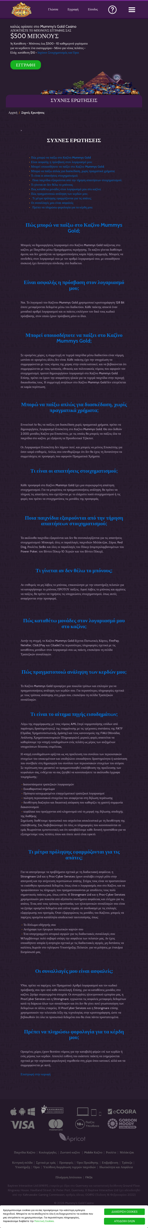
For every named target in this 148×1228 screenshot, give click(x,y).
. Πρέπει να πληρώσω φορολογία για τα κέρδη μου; (62, 207)
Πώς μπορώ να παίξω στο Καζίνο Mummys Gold (61, 157)
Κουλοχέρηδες (48, 1152)
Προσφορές (66, 1162)
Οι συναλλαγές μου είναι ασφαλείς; (52, 203)
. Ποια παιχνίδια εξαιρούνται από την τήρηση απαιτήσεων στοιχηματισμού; (76, 180)
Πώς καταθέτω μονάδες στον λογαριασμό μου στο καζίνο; (66, 189)
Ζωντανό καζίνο (70, 1152)
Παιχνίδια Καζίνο (24, 1152)
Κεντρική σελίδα (22, 1162)
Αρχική (12, 112)
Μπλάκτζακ (127, 1152)
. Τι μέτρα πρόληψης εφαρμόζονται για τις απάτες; (61, 198)
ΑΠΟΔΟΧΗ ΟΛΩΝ (124, 1221)
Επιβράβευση (110, 1162)
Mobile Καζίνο (93, 1152)
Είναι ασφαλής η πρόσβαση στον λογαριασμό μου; (61, 162)
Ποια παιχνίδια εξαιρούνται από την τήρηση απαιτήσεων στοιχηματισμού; (74, 521)
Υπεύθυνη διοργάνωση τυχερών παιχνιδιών (69, 1167)
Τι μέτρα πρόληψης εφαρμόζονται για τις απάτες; (74, 854)
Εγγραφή (73, 9)
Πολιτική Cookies (44, 1221)
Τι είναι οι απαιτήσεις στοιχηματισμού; (54, 175)
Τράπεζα (127, 1162)
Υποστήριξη (22, 1167)
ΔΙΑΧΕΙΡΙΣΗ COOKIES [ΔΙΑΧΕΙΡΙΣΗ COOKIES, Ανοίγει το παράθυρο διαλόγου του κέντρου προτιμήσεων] (124, 1211)
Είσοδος (93, 9)
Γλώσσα (53, 9)
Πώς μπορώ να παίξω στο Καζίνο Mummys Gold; (74, 228)
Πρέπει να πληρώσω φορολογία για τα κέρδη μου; (74, 1034)
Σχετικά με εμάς (45, 1162)
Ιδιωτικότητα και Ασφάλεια (116, 1167)
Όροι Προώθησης (87, 1162)
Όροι (37, 1167)
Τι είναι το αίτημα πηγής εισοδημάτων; (74, 714)
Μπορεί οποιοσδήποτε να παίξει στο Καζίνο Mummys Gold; (67, 166)
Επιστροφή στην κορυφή (36, 1074)
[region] (74, 1216)
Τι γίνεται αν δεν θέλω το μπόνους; (52, 184)
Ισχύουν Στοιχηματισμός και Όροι (58, 52)
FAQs (88, 1177)
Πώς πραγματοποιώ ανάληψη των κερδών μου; (59, 194)
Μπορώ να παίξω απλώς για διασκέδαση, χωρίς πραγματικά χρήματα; (73, 171)
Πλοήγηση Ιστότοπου (68, 1177)
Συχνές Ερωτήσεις (33, 112)
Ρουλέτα (111, 1152)
